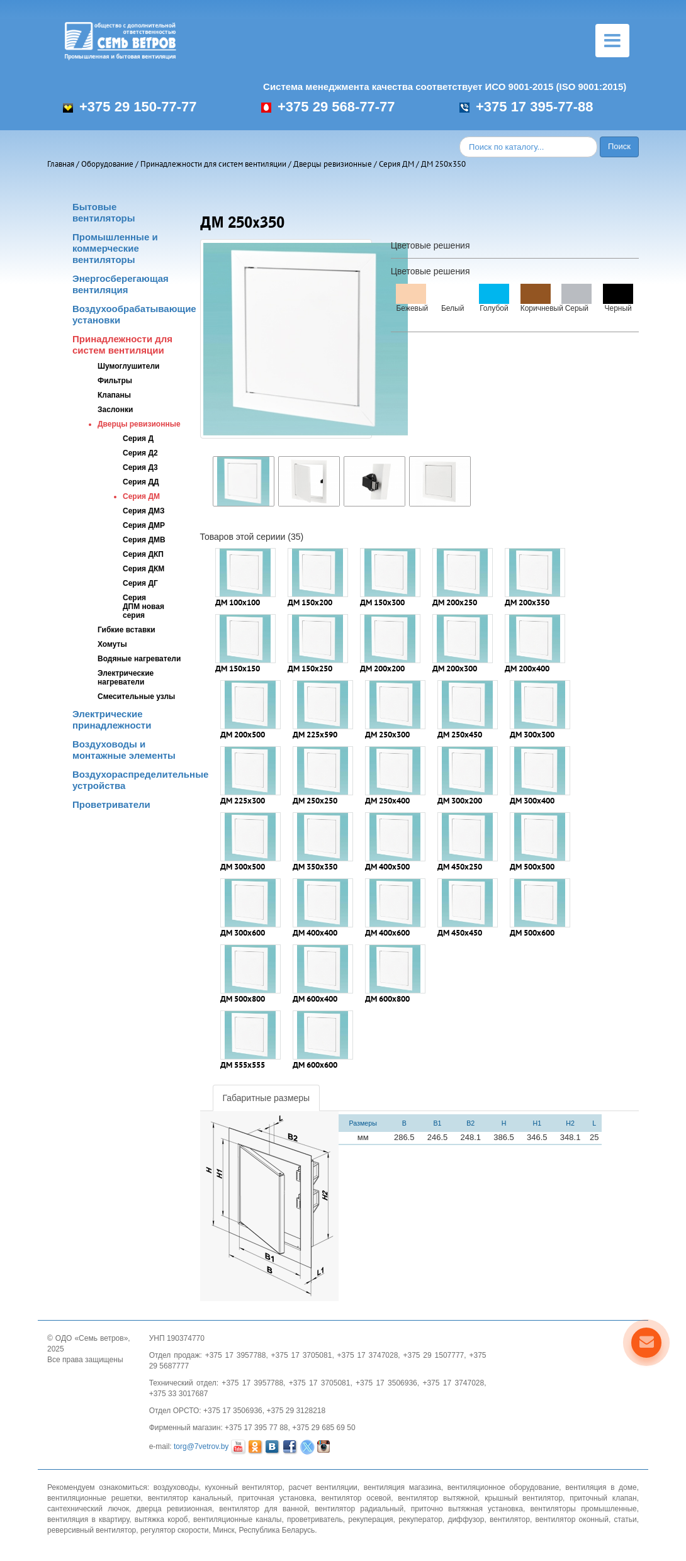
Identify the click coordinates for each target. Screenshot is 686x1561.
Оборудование (107, 164)
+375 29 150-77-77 (130, 107)
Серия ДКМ (143, 568)
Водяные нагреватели (139, 658)
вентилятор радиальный (359, 1508)
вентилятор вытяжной (438, 1498)
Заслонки (115, 409)
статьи (625, 1519)
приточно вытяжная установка (467, 1508)
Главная (60, 164)
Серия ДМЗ (143, 510)
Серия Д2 (140, 453)
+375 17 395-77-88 (526, 107)
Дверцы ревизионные (332, 164)
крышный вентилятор (524, 1498)
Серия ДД (141, 482)
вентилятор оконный (571, 1519)
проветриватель (315, 1519)
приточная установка (276, 1498)
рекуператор (420, 1519)
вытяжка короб (161, 1519)
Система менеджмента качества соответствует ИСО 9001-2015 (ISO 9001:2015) (444, 86)
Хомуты (112, 644)
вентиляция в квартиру (88, 1519)
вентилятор (510, 1519)
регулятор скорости (174, 1530)
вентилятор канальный (189, 1498)
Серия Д (138, 438)
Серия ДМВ (144, 539)
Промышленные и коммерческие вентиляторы (115, 248)
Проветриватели (111, 804)
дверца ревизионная (174, 1508)
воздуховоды (176, 1487)
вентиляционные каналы (237, 1519)
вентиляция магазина (402, 1487)
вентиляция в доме (600, 1487)
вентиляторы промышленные (583, 1508)
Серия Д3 (140, 467)
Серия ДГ (140, 583)
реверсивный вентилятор (91, 1530)
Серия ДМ (396, 164)
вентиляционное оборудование (503, 1487)
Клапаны (114, 395)
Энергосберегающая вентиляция (120, 284)
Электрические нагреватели (126, 677)
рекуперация (370, 1519)
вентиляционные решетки (94, 1498)
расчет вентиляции (322, 1487)
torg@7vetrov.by (201, 1446)
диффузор (465, 1519)
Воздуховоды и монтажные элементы (124, 750)
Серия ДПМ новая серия (143, 606)
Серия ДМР (144, 525)
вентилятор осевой (356, 1498)
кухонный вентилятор (243, 1487)
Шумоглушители (128, 366)
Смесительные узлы (136, 696)
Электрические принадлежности (111, 719)
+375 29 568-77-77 (328, 107)
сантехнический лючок (88, 1508)
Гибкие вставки (126, 629)
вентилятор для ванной (263, 1508)
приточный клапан (603, 1498)
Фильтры (115, 380)
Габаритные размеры (266, 1098)
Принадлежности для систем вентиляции (213, 164)
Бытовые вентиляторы (103, 212)
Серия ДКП (143, 554)
